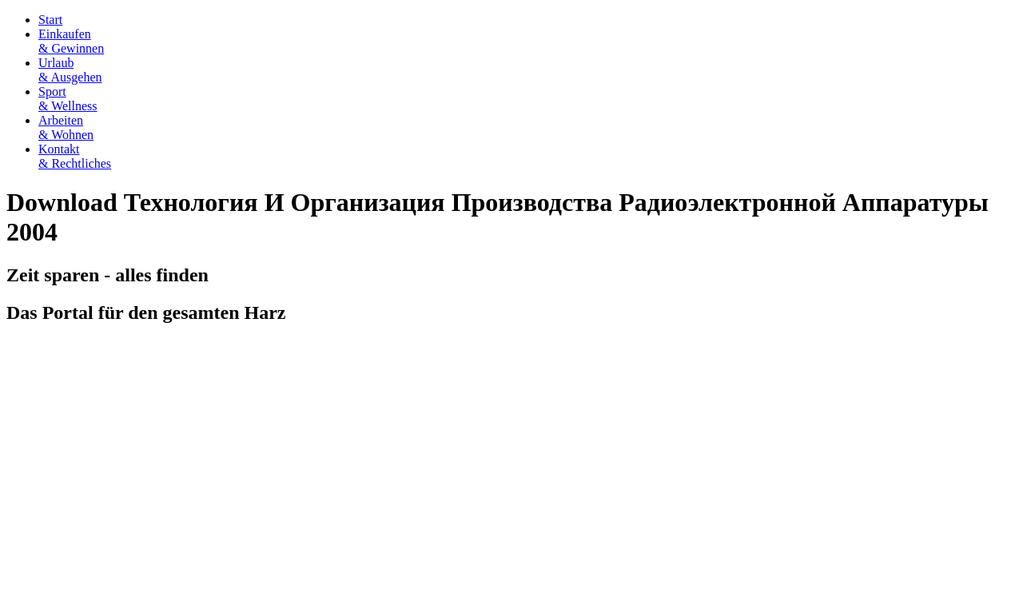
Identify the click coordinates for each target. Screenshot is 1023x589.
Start (50, 19)
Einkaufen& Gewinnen (71, 41)
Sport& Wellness (68, 99)
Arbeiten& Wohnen (66, 127)
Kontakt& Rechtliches (74, 156)
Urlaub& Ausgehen (70, 70)
